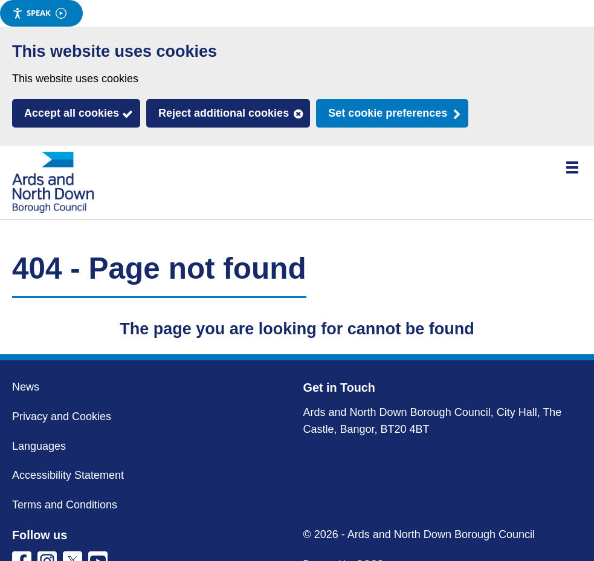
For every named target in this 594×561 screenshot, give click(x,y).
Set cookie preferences (387, 113)
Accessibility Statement (68, 475)
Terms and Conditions (64, 505)
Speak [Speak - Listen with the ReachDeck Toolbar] (39, 13)
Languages (39, 446)
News (25, 387)
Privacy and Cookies (61, 416)
